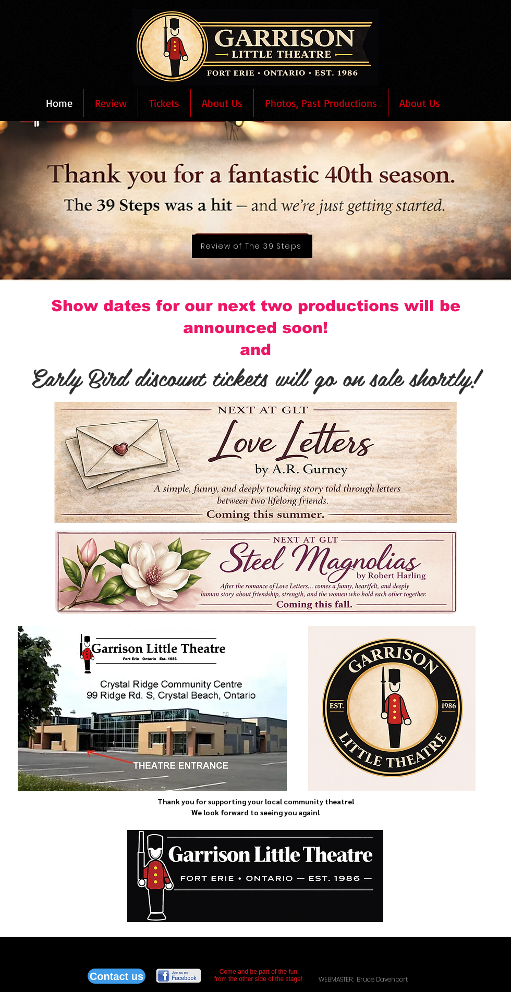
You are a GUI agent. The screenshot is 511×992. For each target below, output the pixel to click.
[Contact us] (116, 976)
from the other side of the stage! (258, 979)
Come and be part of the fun (258, 971)
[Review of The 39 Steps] (252, 246)
